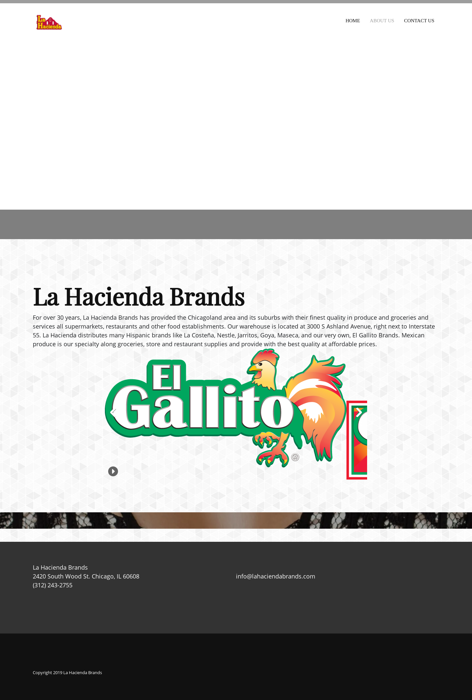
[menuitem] (353, 19)
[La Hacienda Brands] (49, 22)
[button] (225, 408)
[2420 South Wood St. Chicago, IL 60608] (236, 121)
